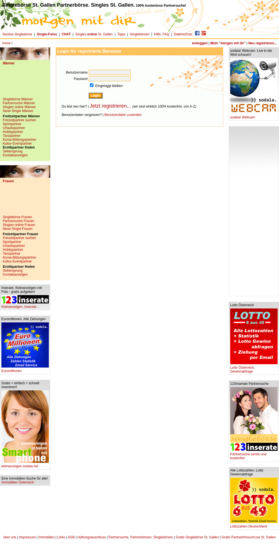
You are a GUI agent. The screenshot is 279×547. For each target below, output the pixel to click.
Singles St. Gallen (94, 34)
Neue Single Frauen (18, 229)
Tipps (121, 34)
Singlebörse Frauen (17, 217)
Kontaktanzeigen (15, 155)
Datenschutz (183, 34)
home (6, 43)
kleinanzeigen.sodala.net (25, 464)
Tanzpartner (11, 136)
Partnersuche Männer (19, 103)
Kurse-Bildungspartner (19, 140)
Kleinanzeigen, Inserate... (25, 305)
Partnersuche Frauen (18, 221)
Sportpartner (12, 124)
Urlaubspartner (14, 128)
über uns (9, 537)
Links (61, 537)
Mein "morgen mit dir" (228, 43)
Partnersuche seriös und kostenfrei (254, 454)
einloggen (200, 43)
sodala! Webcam (254, 115)
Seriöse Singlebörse (17, 34)
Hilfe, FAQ (161, 34)
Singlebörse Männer (18, 99)
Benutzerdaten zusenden (122, 115)
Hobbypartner (13, 132)
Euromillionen (25, 369)
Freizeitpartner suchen (19, 120)
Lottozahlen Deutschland (254, 524)
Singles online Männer (19, 107)
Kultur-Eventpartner (17, 143)
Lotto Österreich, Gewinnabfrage (254, 368)
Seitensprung (13, 151)
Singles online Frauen (19, 225)
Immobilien (47, 537)
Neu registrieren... (262, 43)
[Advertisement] (25, 83)
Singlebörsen (140, 34)
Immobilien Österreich (17, 482)
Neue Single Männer (18, 111)
